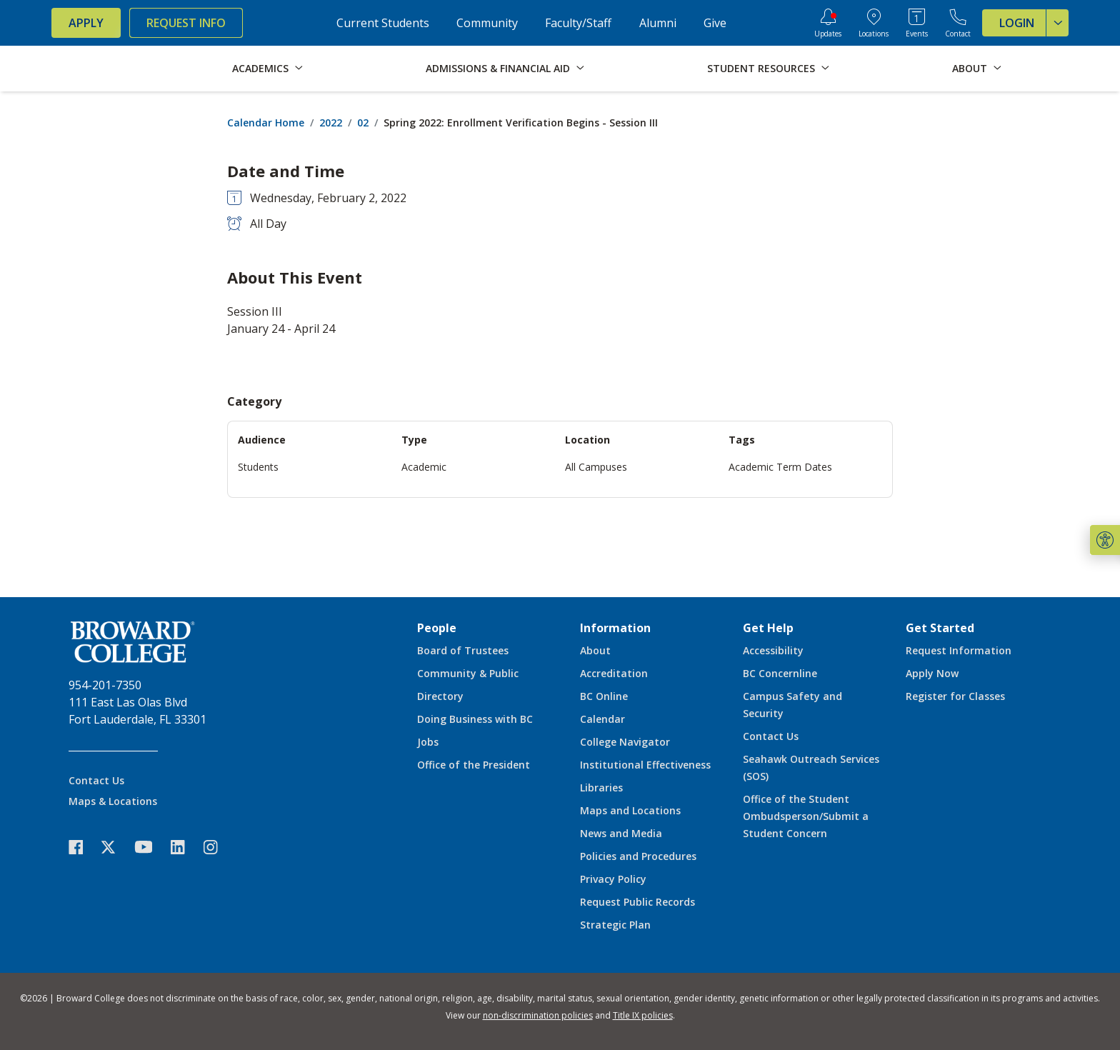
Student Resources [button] (761, 68)
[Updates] (828, 23)
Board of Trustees (463, 650)
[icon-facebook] (83, 847)
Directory (440, 696)
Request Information (958, 650)
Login (1034, 22)
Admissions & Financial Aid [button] (498, 68)
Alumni (657, 23)
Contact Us (96, 780)
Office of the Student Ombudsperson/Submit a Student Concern (806, 816)
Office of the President (473, 764)
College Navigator (625, 742)
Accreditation (614, 673)
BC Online (604, 696)
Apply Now (932, 673)
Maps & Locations (113, 801)
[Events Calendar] (917, 23)
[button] (1105, 540)
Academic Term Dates (780, 467)
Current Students (382, 23)
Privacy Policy (613, 879)
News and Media (621, 833)
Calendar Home (265, 122)
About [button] (969, 68)
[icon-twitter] (115, 847)
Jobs (428, 742)
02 (363, 122)
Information (615, 628)
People (436, 628)
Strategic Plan (615, 924)
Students (258, 467)
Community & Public (468, 673)
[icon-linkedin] (185, 847)
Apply (86, 23)
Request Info (186, 23)
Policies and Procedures (638, 856)
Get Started (940, 628)
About (595, 650)
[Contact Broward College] (957, 23)
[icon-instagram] (218, 847)
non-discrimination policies (538, 1015)
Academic (423, 467)
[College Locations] (873, 23)
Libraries (601, 787)
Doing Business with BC (475, 719)
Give (715, 23)
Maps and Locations (630, 810)
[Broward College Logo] (108, 68)
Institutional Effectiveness (645, 764)
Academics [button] (260, 68)
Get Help (768, 628)
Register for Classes (955, 696)
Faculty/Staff (578, 23)
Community (487, 23)
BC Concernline (780, 673)
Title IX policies (643, 1015)
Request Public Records (637, 902)
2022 (330, 122)
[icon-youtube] (150, 846)
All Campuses (596, 467)
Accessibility (773, 650)
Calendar (602, 719)
